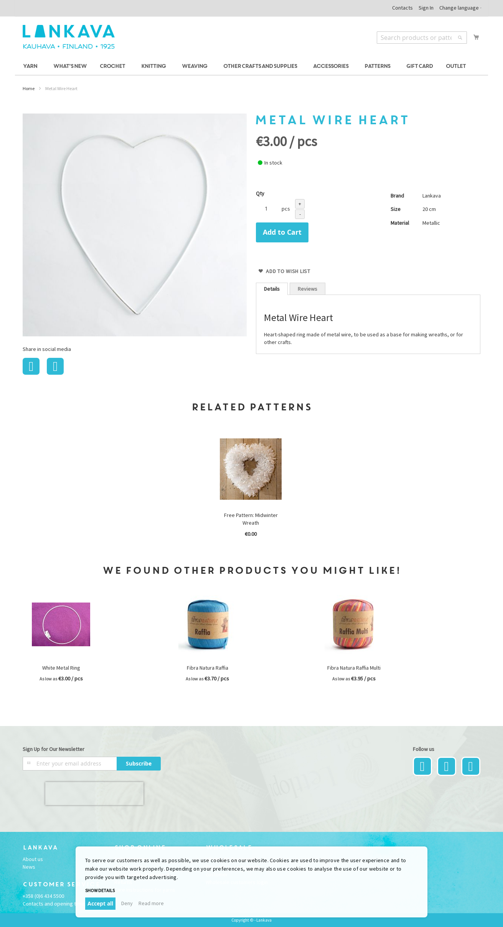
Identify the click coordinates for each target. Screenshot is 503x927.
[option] (251, 489)
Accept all (100, 903)
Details (272, 288)
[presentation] (94, 793)
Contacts (402, 7)
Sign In (426, 7)
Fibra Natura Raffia (207, 667)
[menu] (251, 66)
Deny (127, 903)
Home (29, 88)
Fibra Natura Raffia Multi (354, 667)
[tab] (272, 289)
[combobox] (422, 37)
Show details (100, 890)
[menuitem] (31, 66)
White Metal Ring (61, 667)
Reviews (307, 288)
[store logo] (69, 37)
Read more (151, 903)
